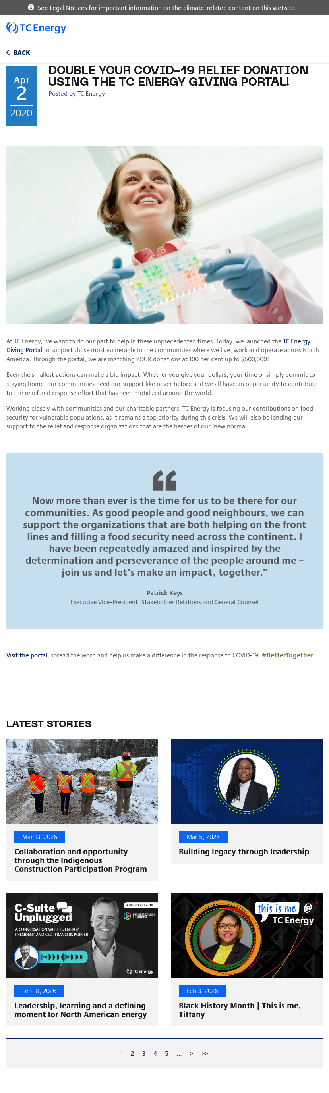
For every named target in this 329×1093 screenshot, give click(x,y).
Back (22, 52)
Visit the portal (26, 655)
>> (205, 1053)
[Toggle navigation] (315, 28)
